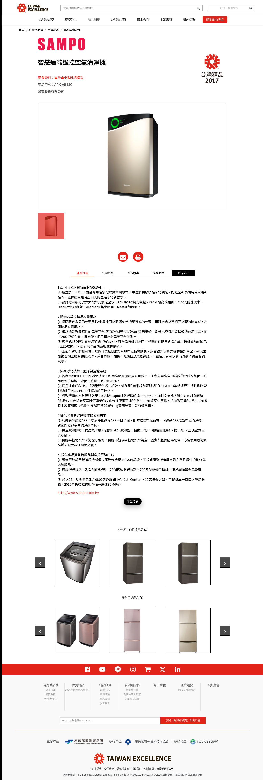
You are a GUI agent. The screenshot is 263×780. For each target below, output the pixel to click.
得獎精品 (71, 19)
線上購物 (143, 19)
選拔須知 (51, 690)
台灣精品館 (118, 19)
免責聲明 (97, 768)
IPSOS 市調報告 (186, 690)
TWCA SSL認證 (204, 742)
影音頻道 (105, 703)
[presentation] (40, 562)
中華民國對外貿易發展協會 (147, 742)
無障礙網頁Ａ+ (164, 768)
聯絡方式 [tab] (158, 273)
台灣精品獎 (46, 19)
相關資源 (149, 768)
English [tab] (183, 273)
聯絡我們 (136, 768)
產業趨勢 (166, 19)
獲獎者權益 (50, 699)
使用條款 (109, 768)
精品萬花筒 (132, 690)
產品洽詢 (132, 501)
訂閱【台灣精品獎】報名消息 (183, 720)
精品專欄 (105, 699)
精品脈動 (94, 19)
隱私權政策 (123, 768)
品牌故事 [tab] (133, 273)
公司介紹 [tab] (108, 273)
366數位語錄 (132, 699)
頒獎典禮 (51, 694)
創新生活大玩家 (132, 694)
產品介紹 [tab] (82, 273)
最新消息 (105, 690)
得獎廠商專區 (215, 19)
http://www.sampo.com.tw (78, 492)
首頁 (21, 30)
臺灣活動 (105, 694)
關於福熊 (189, 19)
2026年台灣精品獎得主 (77, 690)
